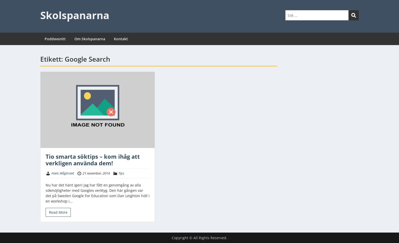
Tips (121, 173)
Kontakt (121, 38)
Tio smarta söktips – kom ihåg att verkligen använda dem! (93, 160)
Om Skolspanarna (89, 38)
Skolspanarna (74, 15)
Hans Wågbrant (62, 173)
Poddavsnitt (55, 38)
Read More (58, 212)
